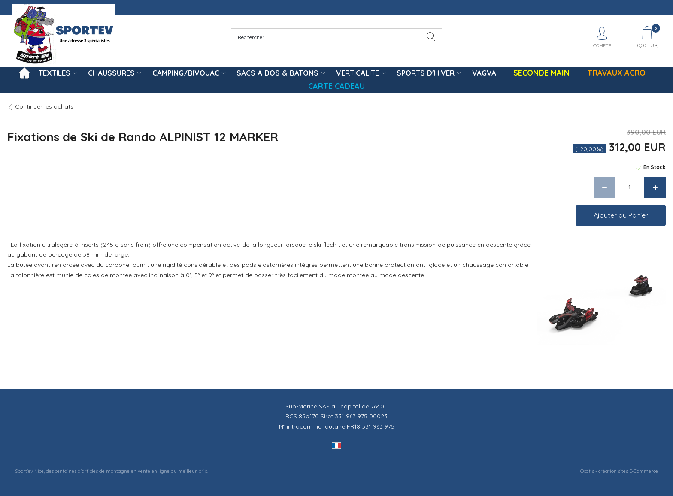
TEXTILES (54, 72)
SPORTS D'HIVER (426, 72)
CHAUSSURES (111, 72)
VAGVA (484, 72)
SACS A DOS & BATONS (277, 72)
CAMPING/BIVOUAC (185, 72)
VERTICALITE (357, 72)
